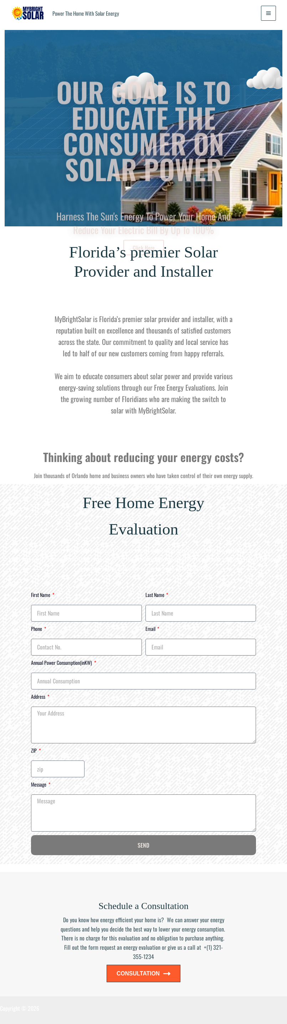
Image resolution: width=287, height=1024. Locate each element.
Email (151, 628)
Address (38, 696)
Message (39, 784)
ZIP (34, 750)
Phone (37, 628)
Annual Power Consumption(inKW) (62, 662)
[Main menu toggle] (268, 13)
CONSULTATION (143, 973)
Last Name (155, 594)
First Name (41, 594)
